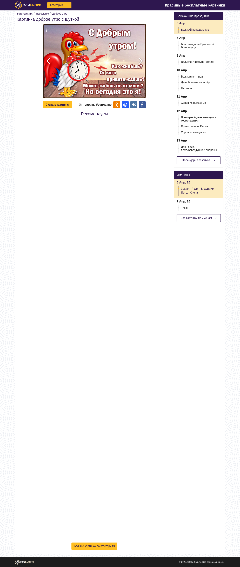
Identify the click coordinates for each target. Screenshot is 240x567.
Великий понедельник (195, 29)
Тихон (185, 207)
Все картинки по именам (199, 217)
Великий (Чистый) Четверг (197, 61)
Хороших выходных (193, 102)
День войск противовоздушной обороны (199, 148)
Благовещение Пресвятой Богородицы (197, 46)
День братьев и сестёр (195, 82)
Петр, (184, 192)
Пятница (186, 88)
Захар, (185, 188)
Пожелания (43, 13)
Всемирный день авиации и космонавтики (198, 119)
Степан (194, 192)
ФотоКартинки (25, 13)
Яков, (194, 188)
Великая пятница (192, 76)
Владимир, (207, 188)
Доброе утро (59, 13)
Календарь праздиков (198, 160)
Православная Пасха (194, 126)
